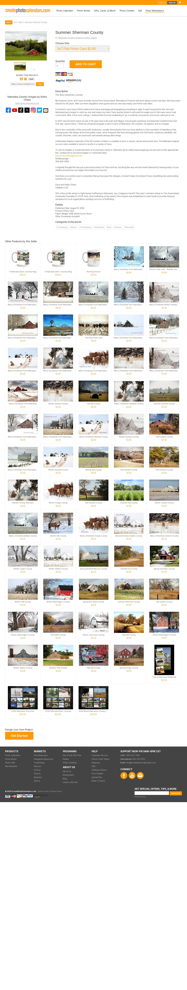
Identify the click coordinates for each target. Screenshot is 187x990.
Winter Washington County (58, 602)
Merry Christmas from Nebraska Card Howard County (129, 305)
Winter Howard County (58, 404)
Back (9, 22)
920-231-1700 (138, 759)
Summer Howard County (164, 404)
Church (37, 773)
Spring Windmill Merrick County (93, 569)
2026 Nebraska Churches (22, 711)
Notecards (99, 227)
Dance (37, 781)
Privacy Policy (140, 797)
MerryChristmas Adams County (128, 536)
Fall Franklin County (164, 437)
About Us (67, 771)
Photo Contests (70, 762)
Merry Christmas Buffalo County (23, 536)
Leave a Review (70, 782)
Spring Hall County (93, 470)
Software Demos (99, 770)
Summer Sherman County (129, 602)
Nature (73, 227)
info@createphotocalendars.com (141, 762)
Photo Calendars (64, 10)
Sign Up (172, 3)
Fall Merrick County (129, 569)
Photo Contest (127, 10)
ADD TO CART (85, 64)
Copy (40, 84)
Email (31, 79)
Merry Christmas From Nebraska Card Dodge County (93, 371)
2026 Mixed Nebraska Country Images (93, 711)
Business (38, 777)
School (37, 770)
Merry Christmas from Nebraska (23, 404)
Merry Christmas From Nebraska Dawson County (129, 338)
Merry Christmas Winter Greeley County (164, 305)
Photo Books (83, 10)
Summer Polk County (58, 668)
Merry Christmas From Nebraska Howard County (129, 371)
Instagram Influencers (43, 759)
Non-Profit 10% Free (72, 755)
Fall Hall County (93, 404)
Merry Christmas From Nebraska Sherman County (164, 338)
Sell (140, 10)
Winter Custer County (164, 503)
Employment (68, 775)
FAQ (93, 766)
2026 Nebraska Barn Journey (58, 711)
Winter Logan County (23, 569)
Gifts (21, 22)
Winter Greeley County (129, 437)
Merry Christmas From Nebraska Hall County (129, 269)
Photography (85, 227)
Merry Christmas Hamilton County (128, 404)
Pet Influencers (41, 755)
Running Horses (93, 272)
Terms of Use (43, 791)
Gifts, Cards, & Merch (105, 10)
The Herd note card (93, 338)
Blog (65, 778)
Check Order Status (100, 759)
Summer (118, 227)
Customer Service (100, 755)
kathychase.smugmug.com (27, 103)
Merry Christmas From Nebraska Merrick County (58, 305)
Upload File (97, 777)
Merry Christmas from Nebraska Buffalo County (23, 338)
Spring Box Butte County (93, 602)
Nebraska (129, 227)
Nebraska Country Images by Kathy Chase (77, 38)
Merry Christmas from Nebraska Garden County (58, 338)
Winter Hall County (58, 536)
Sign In (161, 3)
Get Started (19, 735)
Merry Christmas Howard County (93, 437)
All (15, 22)
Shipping (96, 762)
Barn (109, 227)
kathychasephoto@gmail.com (68, 155)
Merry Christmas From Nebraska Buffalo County (93, 305)
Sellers (66, 759)
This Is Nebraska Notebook (164, 677)
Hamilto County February (22, 503)
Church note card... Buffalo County (164, 269)
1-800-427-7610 (132, 755)
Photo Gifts (10, 762)
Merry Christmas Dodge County (93, 536)
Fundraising (62, 227)
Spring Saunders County (164, 569)
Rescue (37, 766)
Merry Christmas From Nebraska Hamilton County (58, 371)
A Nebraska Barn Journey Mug (22, 272)
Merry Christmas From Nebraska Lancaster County (23, 305)
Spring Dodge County (129, 668)
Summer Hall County (129, 503)
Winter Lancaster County (93, 635)
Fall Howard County (128, 470)
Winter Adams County (58, 569)
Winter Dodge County (58, 503)
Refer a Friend (98, 781)
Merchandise (11, 766)
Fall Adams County (164, 602)
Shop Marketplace (155, 10)
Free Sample (97, 773)
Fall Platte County (58, 635)
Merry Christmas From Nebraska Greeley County (164, 371)
